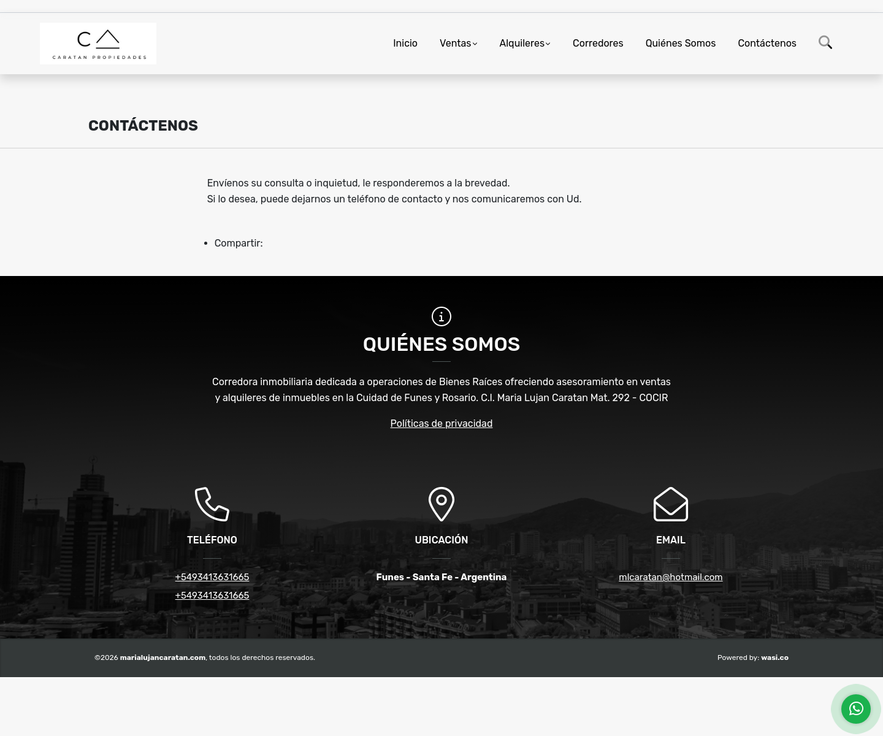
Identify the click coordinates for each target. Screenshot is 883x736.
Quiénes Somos (681, 43)
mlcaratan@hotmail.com (670, 577)
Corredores (598, 43)
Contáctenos (767, 43)
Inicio (405, 43)
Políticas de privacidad (442, 423)
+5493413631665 (212, 577)
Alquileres (522, 43)
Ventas (455, 43)
